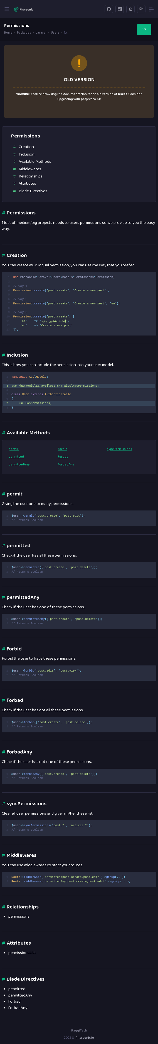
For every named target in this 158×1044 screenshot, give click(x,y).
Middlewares (30, 169)
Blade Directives (33, 191)
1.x (144, 29)
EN (141, 9)
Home (8, 33)
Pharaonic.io (85, 1038)
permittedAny (19, 464)
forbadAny (66, 464)
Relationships (31, 176)
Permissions (19, 213)
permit (14, 449)
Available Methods (35, 161)
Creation (26, 147)
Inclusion (26, 154)
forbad (63, 457)
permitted (16, 457)
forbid (62, 449)
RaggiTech (79, 1031)
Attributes (27, 183)
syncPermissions (119, 449)
